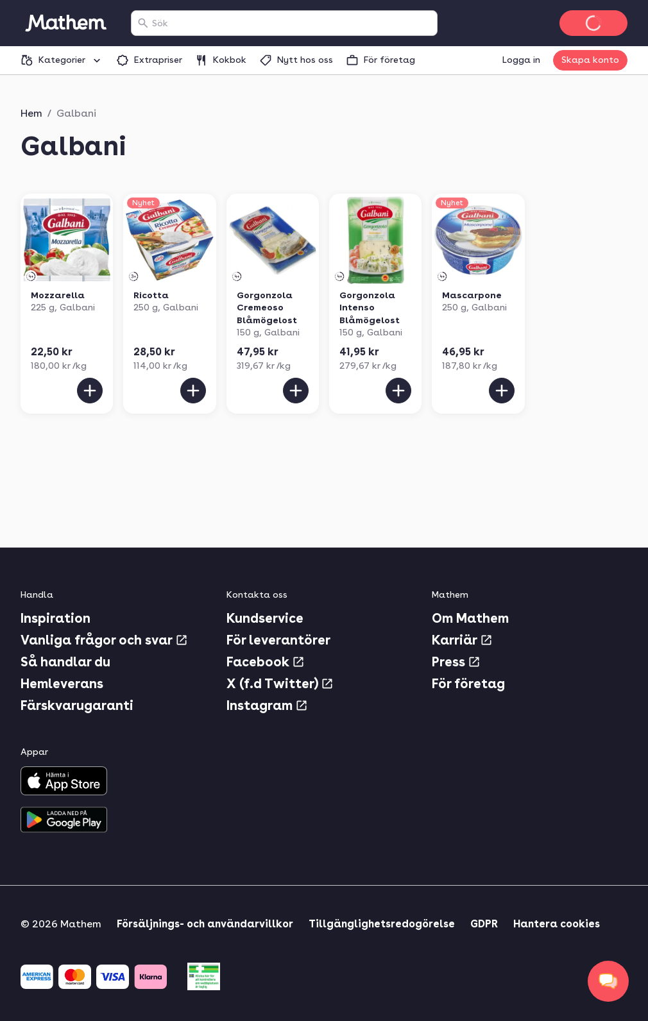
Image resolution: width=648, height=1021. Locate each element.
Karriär (462, 640)
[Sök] (143, 23)
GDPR (484, 924)
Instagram (267, 705)
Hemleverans (62, 683)
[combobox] (292, 23)
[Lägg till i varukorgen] (90, 390)
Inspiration (55, 618)
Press (456, 662)
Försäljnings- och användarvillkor (205, 924)
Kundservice (264, 618)
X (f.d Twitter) (280, 683)
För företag (468, 683)
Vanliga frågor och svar (104, 640)
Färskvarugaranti (77, 705)
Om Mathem (470, 618)
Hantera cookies (556, 924)
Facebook (265, 662)
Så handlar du (65, 662)
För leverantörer (278, 640)
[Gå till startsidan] (65, 23)
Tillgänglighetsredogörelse (382, 924)
